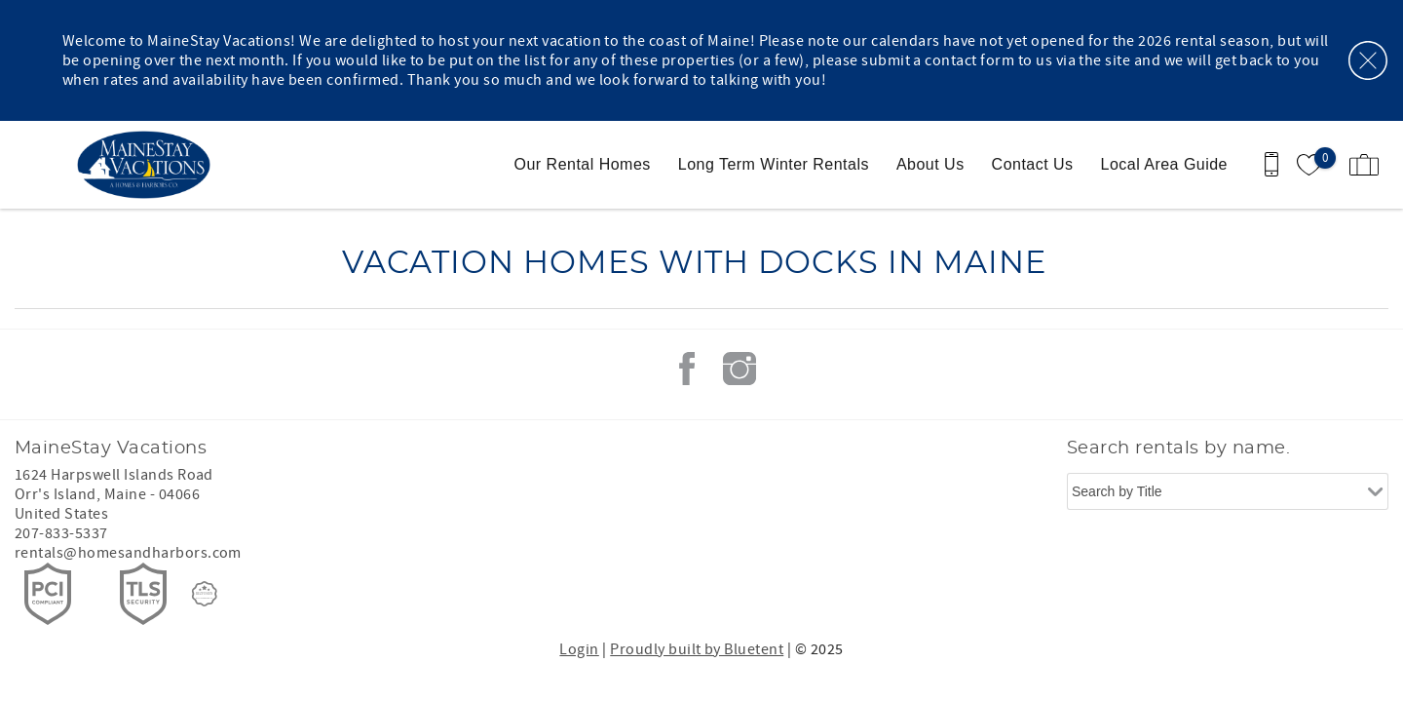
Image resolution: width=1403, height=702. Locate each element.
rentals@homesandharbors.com (128, 553)
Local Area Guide (1164, 164)
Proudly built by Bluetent (696, 649)
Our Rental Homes (582, 164)
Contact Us (1033, 164)
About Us (930, 164)
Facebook (686, 368)
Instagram (739, 368)
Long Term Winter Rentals (773, 164)
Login (578, 649)
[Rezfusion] (204, 594)
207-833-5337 (61, 533)
